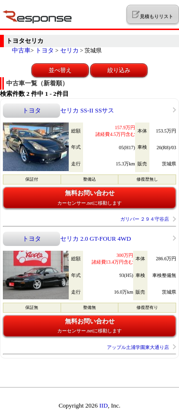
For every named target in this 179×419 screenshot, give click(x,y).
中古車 (21, 50)
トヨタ (44, 50)
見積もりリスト (152, 14)
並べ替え (60, 70)
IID (103, 405)
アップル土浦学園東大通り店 (138, 347)
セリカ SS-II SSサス (87, 110)
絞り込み (118, 70)
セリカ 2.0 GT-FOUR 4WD (95, 238)
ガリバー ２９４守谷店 (144, 219)
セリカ (69, 50)
